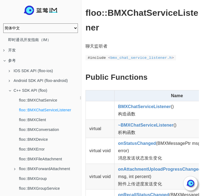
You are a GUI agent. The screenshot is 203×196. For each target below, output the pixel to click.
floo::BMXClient (32, 120)
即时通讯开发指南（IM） (29, 40)
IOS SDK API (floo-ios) (31, 71)
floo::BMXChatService (38, 100)
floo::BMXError (32, 149)
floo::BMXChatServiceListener (45, 110)
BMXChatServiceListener (144, 106)
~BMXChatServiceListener (145, 125)
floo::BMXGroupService (39, 188)
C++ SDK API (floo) (28, 90)
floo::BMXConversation (39, 129)
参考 (9, 60)
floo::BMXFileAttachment (40, 159)
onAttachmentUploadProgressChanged (159, 169)
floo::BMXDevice (33, 139)
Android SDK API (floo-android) (38, 80)
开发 (9, 50)
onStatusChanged (137, 143)
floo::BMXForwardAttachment (42, 169)
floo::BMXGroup (33, 178)
